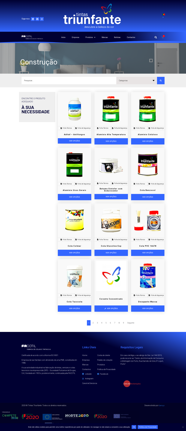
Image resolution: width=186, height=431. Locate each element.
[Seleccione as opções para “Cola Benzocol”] (148, 197)
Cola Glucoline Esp (111, 246)
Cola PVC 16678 (147, 246)
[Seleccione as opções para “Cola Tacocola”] (74, 308)
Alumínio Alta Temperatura (111, 134)
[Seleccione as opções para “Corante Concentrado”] (111, 308)
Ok (134, 427)
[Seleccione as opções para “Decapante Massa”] (148, 308)
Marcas (105, 37)
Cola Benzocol (148, 190)
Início (63, 37)
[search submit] (161, 80)
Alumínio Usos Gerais (74, 190)
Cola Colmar (74, 246)
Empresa (75, 37)
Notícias (117, 37)
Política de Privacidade (148, 427)
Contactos (131, 37)
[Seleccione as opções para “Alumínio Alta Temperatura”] (111, 141)
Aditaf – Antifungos (74, 134)
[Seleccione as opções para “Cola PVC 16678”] (148, 253)
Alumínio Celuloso (148, 134)
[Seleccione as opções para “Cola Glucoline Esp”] (111, 253)
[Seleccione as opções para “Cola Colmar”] (74, 253)
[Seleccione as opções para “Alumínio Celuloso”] (148, 141)
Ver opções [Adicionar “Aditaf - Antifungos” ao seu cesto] (74, 141)
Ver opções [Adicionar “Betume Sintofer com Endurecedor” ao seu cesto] (111, 197)
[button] (156, 37)
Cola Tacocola (74, 302)
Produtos (90, 37)
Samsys (161, 405)
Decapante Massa (147, 302)
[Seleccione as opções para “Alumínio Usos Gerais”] (74, 197)
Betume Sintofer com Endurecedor (111, 190)
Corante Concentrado (111, 299)
